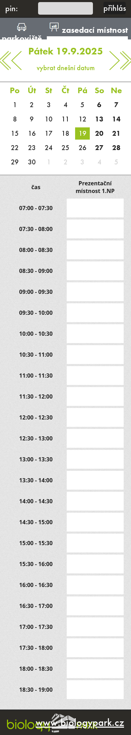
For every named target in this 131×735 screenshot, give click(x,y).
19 (82, 133)
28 (116, 147)
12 (82, 119)
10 (48, 119)
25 (65, 147)
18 (65, 133)
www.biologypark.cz (80, 722)
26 (82, 147)
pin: (11, 8)
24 (48, 147)
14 (116, 119)
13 (99, 119)
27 (99, 147)
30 (32, 161)
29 (15, 161)
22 (15, 147)
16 (32, 133)
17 (48, 133)
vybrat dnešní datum (65, 55)
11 (65, 119)
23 (32, 147)
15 (15, 133)
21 (116, 133)
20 (99, 133)
